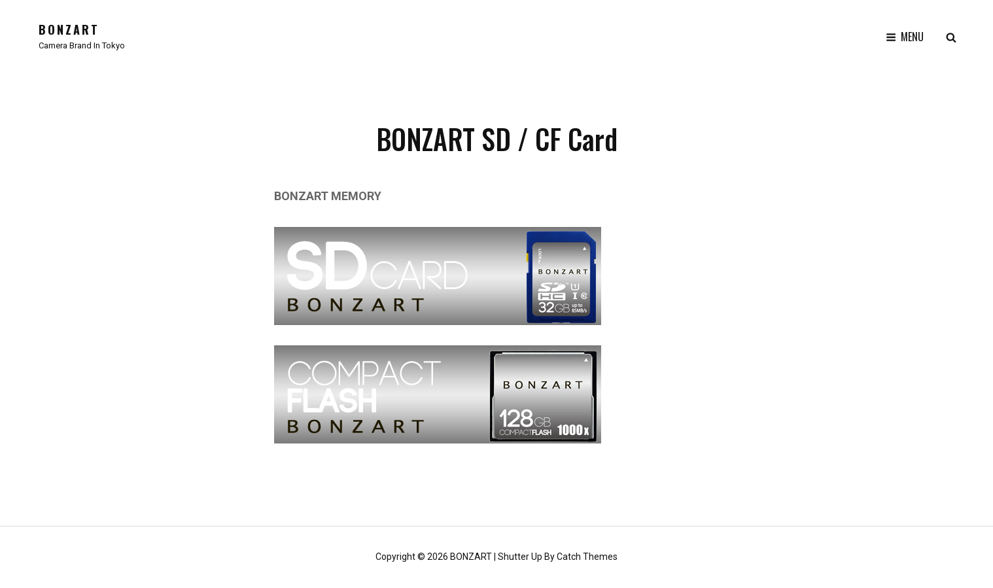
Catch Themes (587, 556)
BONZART (69, 29)
